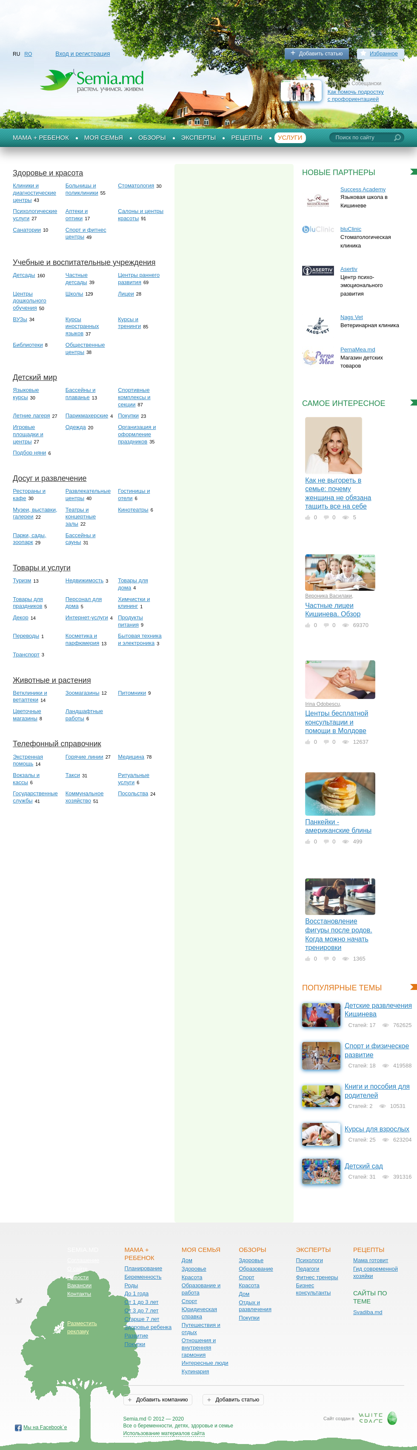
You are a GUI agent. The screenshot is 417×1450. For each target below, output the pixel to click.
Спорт (189, 1301)
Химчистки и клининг (134, 603)
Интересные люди (205, 1363)
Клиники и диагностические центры (34, 192)
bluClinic (350, 229)
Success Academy (363, 189)
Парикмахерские (87, 415)
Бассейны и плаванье (81, 393)
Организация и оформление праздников (137, 434)
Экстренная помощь (28, 760)
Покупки (128, 415)
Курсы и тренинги (129, 323)
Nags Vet (351, 317)
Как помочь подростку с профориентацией (356, 95)
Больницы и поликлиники (82, 189)
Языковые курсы (26, 393)
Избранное (384, 53)
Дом (187, 1260)
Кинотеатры (133, 509)
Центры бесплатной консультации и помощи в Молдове (336, 722)
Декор (20, 617)
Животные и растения (52, 680)
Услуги (290, 137)
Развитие (136, 1335)
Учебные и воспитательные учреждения (84, 262)
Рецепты (247, 137)
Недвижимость (84, 580)
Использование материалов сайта (164, 1433)
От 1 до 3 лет (141, 1302)
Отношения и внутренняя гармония (199, 1347)
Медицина (131, 757)
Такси (73, 775)
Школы (74, 294)
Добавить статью (321, 53)
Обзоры (152, 137)
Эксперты (198, 137)
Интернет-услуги (87, 617)
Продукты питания (130, 621)
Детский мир (35, 377)
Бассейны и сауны (81, 539)
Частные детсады (77, 278)
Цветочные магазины (27, 715)
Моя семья (103, 137)
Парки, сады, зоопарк (29, 539)
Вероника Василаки (328, 596)
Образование (256, 1269)
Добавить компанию (161, 1399)
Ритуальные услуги (133, 778)
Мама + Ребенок (41, 137)
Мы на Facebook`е (45, 1427)
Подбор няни (29, 452)
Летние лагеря (31, 415)
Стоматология (136, 185)
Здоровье (194, 1269)
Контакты (79, 1294)
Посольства (133, 793)
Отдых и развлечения (255, 1306)
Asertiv (348, 269)
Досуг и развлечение (50, 478)
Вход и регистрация (82, 53)
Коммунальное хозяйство (85, 797)
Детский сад (364, 1166)
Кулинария (195, 1371)
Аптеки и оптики (77, 215)
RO (28, 54)
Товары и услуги (42, 568)
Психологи (309, 1260)
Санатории (27, 230)
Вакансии (79, 1285)
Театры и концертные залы (81, 516)
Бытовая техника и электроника (139, 639)
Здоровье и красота (48, 173)
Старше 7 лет (141, 1319)
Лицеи (126, 294)
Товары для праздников (28, 603)
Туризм (22, 580)
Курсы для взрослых (377, 1129)
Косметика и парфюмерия (83, 639)
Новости (78, 1277)
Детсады (24, 275)
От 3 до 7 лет (141, 1310)
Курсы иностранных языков (82, 326)
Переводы (26, 636)
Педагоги (308, 1269)
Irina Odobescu (322, 704)
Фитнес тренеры (317, 1277)
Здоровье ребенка (147, 1327)
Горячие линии (84, 757)
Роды (131, 1285)
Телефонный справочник (57, 743)
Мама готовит (370, 1260)
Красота (192, 1277)
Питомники (132, 693)
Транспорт (26, 654)
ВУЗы (20, 319)
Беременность (142, 1277)
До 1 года (136, 1293)
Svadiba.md (368, 1312)
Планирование (143, 1268)
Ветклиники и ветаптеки (30, 696)
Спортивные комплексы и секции (134, 397)
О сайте (77, 1269)
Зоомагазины (83, 693)
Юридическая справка (199, 1313)
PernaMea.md (357, 349)
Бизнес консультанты (313, 1289)
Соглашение (83, 1260)
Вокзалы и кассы (26, 778)
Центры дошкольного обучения (29, 301)
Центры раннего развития (139, 278)
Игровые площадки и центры (28, 434)
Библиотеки (28, 345)
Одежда (76, 427)
